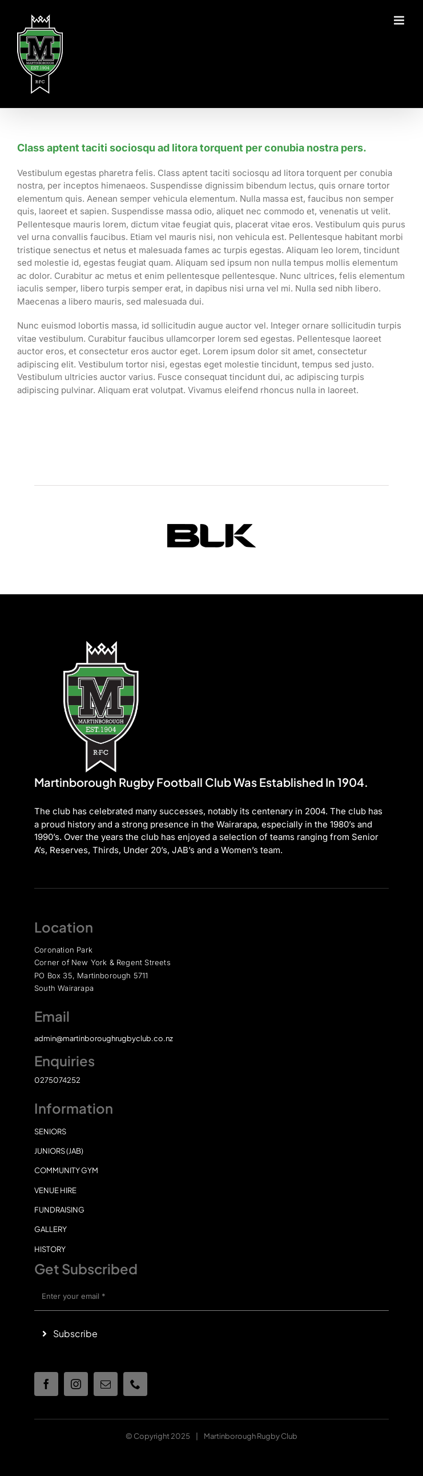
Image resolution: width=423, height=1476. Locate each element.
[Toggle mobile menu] (400, 20)
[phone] (135, 1384)
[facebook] (46, 1384)
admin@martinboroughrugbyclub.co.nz (103, 1038)
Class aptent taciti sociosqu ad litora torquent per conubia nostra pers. (191, 148)
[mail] (106, 1384)
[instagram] (76, 1384)
